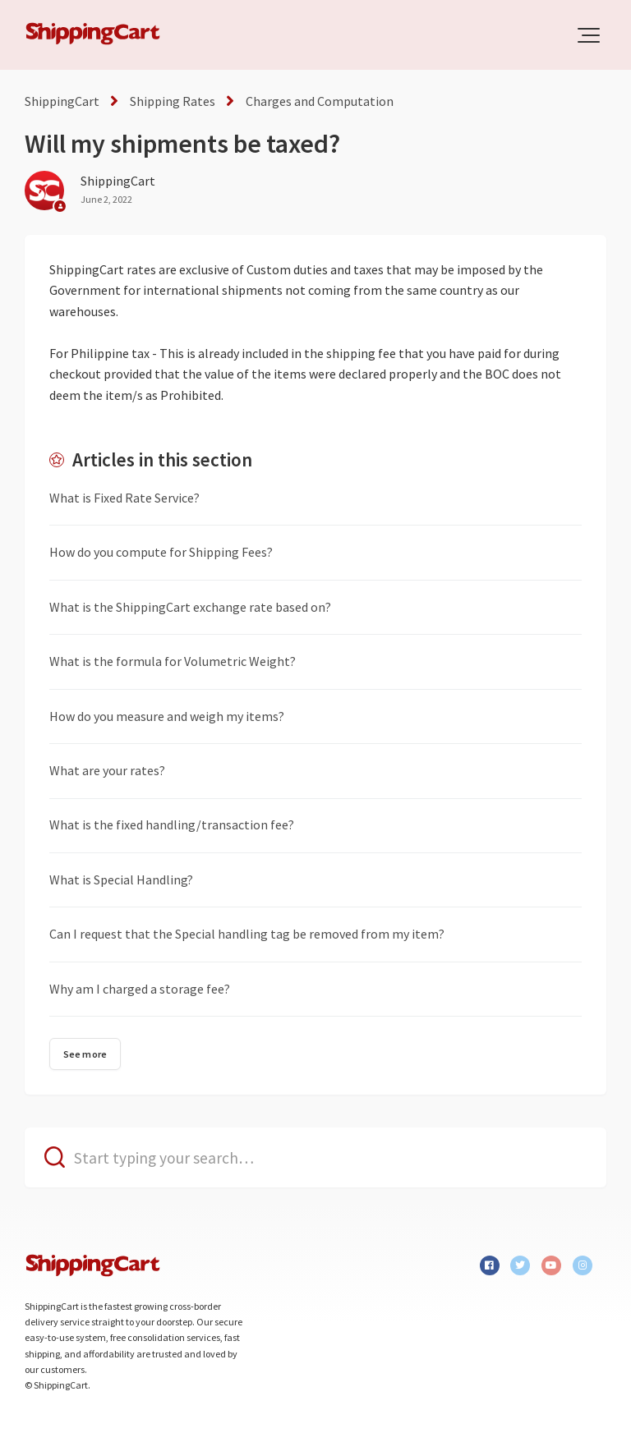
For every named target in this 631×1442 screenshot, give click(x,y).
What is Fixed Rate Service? (124, 497)
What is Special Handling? (121, 879)
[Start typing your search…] (315, 1157)
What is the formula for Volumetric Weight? (172, 661)
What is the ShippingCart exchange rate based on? (190, 607)
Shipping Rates (172, 101)
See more (85, 1054)
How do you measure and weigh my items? (166, 716)
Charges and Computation (320, 101)
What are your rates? (107, 770)
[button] (588, 35)
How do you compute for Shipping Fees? (161, 552)
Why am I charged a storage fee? (139, 988)
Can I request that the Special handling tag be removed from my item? (246, 933)
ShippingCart (62, 101)
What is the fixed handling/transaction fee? (171, 824)
